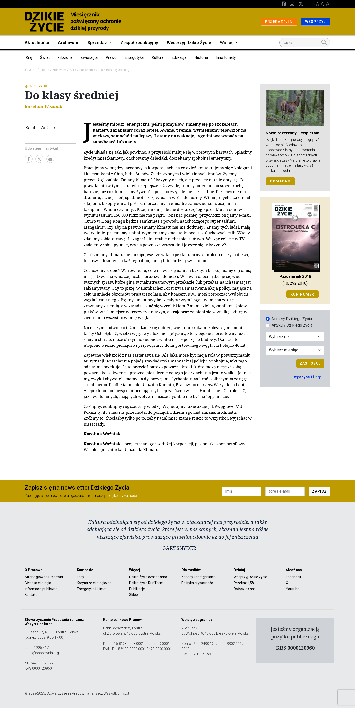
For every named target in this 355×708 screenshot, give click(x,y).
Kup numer (302, 294)
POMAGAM (280, 181)
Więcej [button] (227, 42)
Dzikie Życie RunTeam (146, 583)
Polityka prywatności (197, 583)
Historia (201, 57)
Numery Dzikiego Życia (292, 318)
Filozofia (64, 57)
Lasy (80, 577)
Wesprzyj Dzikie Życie (189, 42)
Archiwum (68, 42)
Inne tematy (226, 57)
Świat (45, 57)
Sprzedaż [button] (97, 42)
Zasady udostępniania (198, 577)
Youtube (292, 589)
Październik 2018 (91, 70)
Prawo (111, 57)
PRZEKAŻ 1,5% (279, 22)
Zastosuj (310, 363)
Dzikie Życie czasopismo (148, 577)
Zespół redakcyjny (139, 42)
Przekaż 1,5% (244, 583)
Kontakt (31, 595)
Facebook (293, 577)
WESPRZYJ (315, 22)
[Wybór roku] (295, 337)
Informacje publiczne (41, 589)
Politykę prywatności (122, 496)
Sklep (133, 595)
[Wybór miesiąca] (295, 350)
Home (45, 70)
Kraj (29, 57)
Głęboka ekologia (38, 583)
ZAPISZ (319, 491)
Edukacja (178, 57)
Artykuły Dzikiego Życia (292, 325)
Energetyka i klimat (91, 589)
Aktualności (37, 42)
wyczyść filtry (307, 377)
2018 (72, 70)
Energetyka (134, 57)
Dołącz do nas (245, 589)
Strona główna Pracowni (44, 577)
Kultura (157, 57)
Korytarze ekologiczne (94, 583)
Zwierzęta (89, 57)
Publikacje (137, 589)
